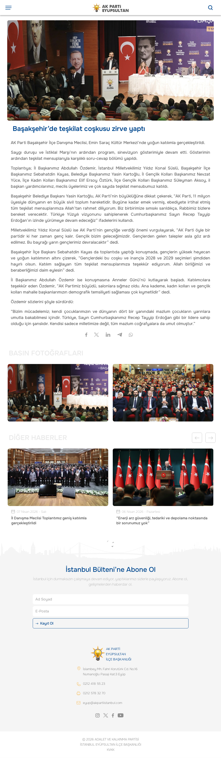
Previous (197, 438)
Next (210, 438)
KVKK (110, 750)
